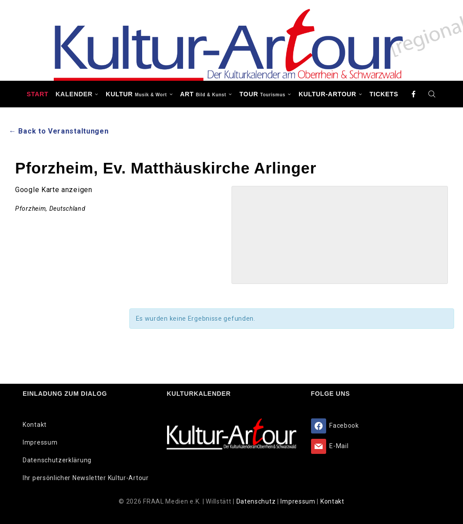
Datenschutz (256, 501)
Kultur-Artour (327, 94)
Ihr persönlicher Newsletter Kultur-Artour (86, 477)
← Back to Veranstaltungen (59, 131)
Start (37, 94)
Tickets (384, 94)
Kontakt (35, 424)
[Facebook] (413, 94)
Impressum (40, 442)
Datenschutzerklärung (57, 460)
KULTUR (136, 94)
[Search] (431, 94)
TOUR (262, 94)
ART (203, 94)
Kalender (74, 94)
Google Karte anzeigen (53, 189)
